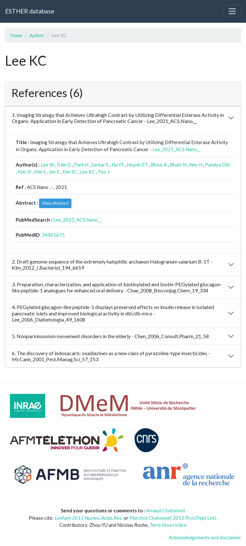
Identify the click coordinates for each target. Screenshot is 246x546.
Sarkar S (100, 164)
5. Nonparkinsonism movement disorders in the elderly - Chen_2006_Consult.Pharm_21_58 (110, 336)
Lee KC (87, 172)
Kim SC (69, 172)
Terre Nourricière (168, 525)
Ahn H (195, 164)
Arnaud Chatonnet (165, 510)
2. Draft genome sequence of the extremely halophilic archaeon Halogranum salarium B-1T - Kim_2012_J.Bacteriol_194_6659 (112, 264)
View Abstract (55, 203)
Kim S (40, 172)
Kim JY (24, 172)
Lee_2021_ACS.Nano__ (176, 149)
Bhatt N (178, 164)
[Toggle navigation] (232, 11)
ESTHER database (29, 11)
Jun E (54, 172)
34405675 (53, 235)
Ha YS (117, 164)
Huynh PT (137, 164)
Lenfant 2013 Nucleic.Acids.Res (88, 518)
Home (16, 35)
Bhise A (159, 164)
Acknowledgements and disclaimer (205, 537)
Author (37, 35)
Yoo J (103, 172)
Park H (81, 164)
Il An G (64, 164)
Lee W (47, 164)
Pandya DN (217, 164)
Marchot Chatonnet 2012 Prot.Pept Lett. (173, 518)
